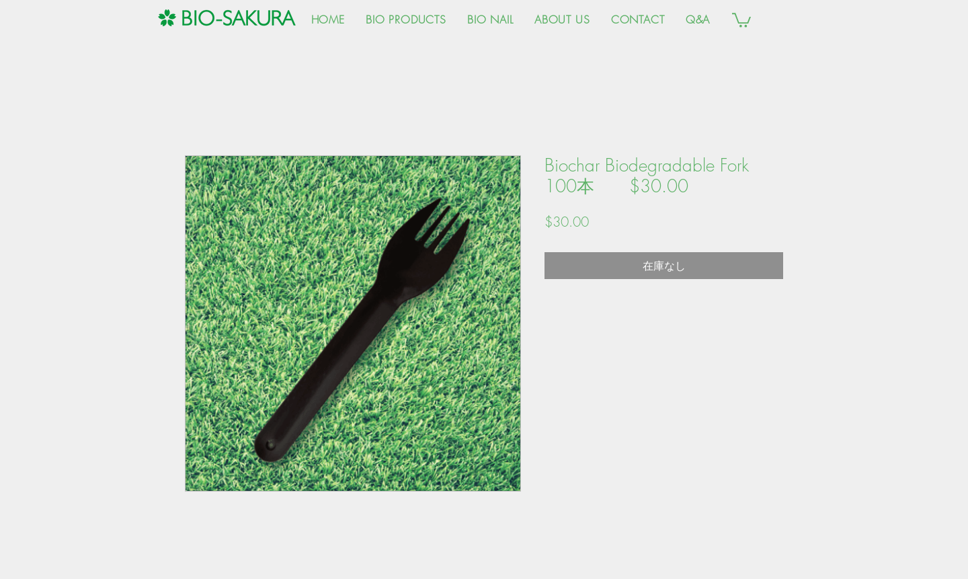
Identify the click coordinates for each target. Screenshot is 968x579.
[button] (741, 19)
